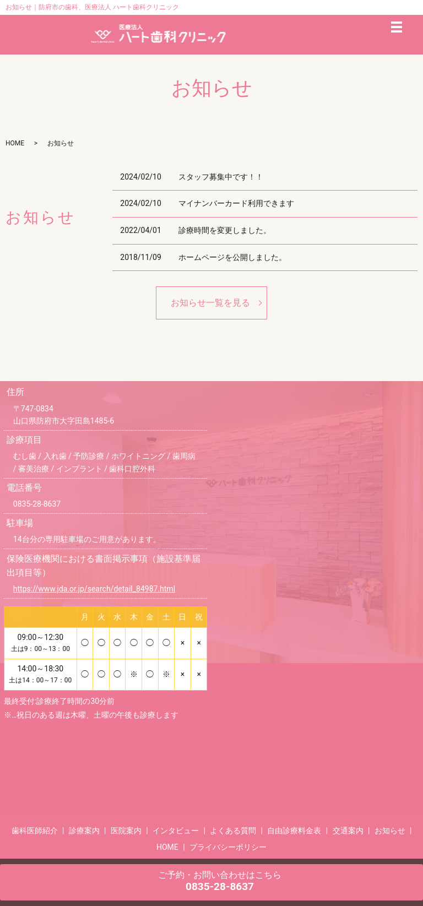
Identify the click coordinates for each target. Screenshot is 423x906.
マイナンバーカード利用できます (236, 203)
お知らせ (390, 830)
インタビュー (176, 830)
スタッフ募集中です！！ (220, 176)
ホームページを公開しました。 (232, 257)
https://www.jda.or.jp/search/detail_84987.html (94, 588)
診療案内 (84, 830)
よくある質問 (233, 830)
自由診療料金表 (294, 830)
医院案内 (126, 830)
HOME (15, 143)
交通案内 (348, 830)
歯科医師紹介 (35, 830)
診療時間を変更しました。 (224, 230)
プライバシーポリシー (228, 847)
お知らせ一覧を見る (210, 302)
